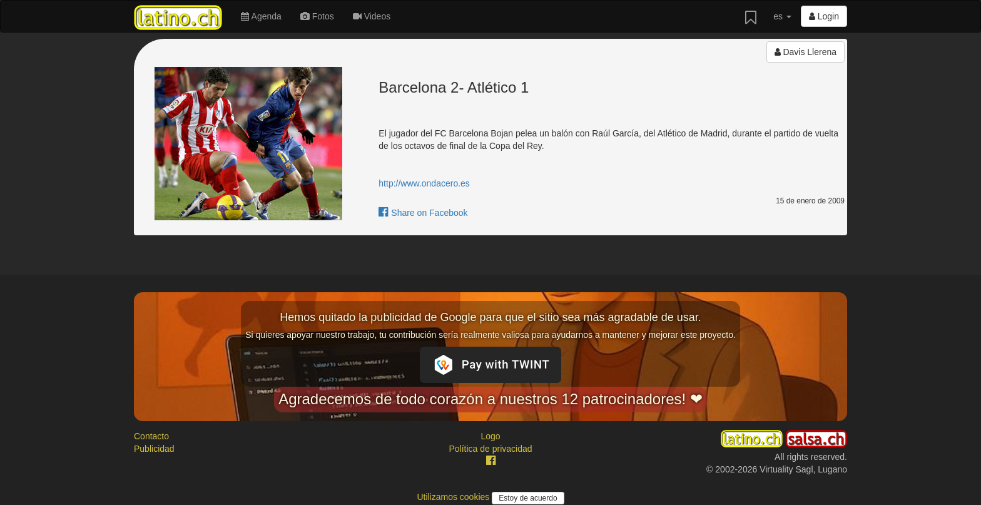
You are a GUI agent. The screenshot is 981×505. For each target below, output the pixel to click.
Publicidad (154, 449)
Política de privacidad (490, 449)
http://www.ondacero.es (424, 183)
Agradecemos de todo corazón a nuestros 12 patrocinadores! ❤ (490, 398)
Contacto (151, 436)
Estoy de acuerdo (528, 498)
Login (824, 16)
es (782, 16)
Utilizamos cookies (454, 497)
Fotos (317, 16)
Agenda (261, 16)
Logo (490, 436)
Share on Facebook (423, 213)
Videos (371, 16)
